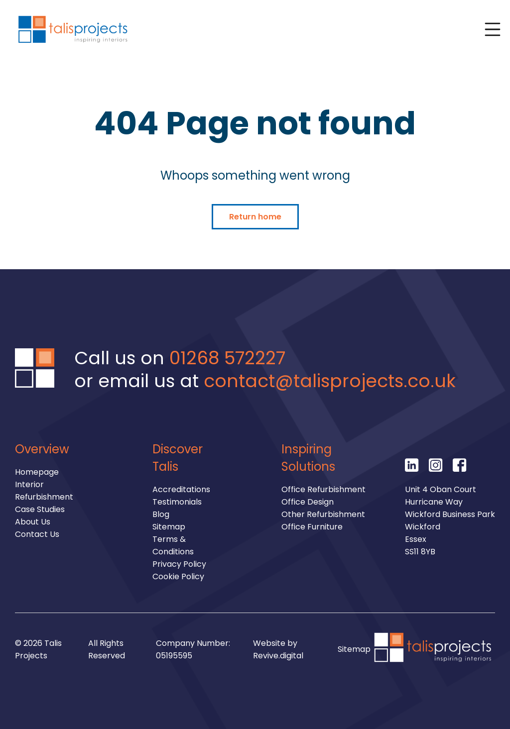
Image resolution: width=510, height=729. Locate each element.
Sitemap (168, 526)
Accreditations (181, 489)
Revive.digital (278, 655)
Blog (160, 514)
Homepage (37, 472)
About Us (32, 521)
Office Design (307, 502)
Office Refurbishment (323, 489)
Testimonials (177, 502)
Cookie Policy (178, 576)
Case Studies (40, 509)
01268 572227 (227, 358)
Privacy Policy (179, 564)
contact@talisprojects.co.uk (330, 381)
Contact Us (37, 534)
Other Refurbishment (323, 514)
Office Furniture (312, 526)
